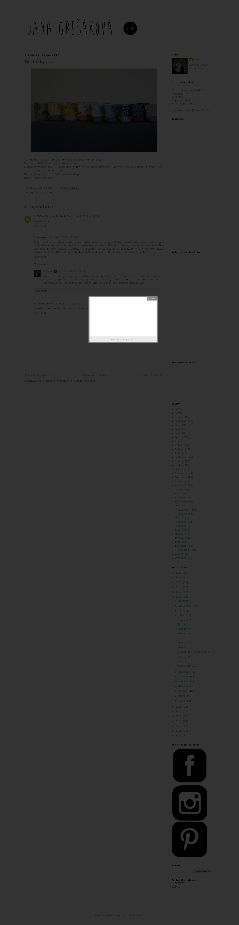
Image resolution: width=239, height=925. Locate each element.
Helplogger (128, 340)
